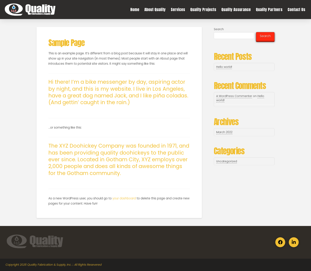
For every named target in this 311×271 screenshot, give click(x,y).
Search (219, 29)
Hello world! (224, 67)
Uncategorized (226, 161)
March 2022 (224, 132)
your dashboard (124, 198)
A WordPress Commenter (234, 96)
